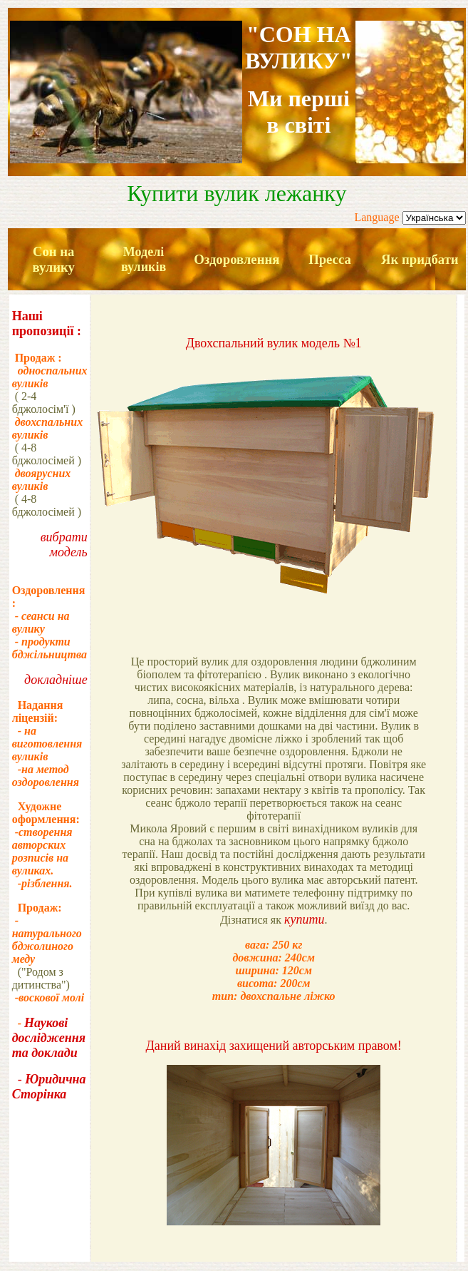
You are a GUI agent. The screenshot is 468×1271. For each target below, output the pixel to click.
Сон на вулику (53, 259)
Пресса (329, 259)
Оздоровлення (236, 259)
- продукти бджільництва (49, 648)
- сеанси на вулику (41, 622)
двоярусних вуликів (41, 479)
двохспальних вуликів (47, 428)
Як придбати (420, 259)
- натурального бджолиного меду (47, 939)
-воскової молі (48, 997)
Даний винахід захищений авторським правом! (274, 1045)
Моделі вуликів (143, 259)
